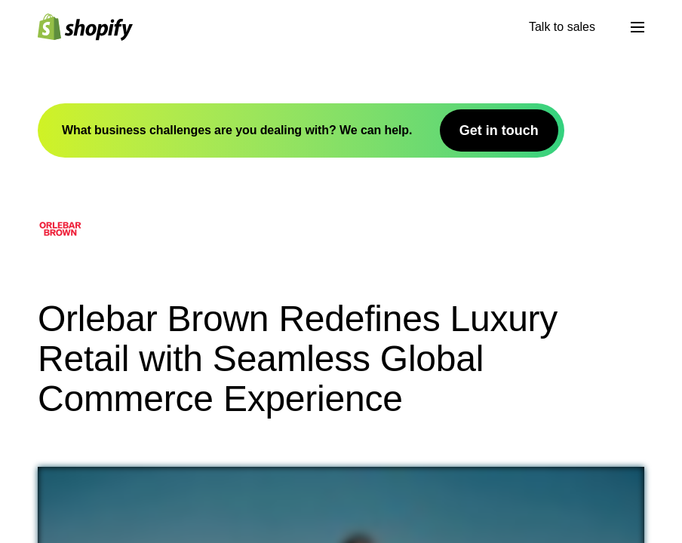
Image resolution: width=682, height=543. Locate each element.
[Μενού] (637, 27)
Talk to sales (562, 26)
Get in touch (499, 130)
